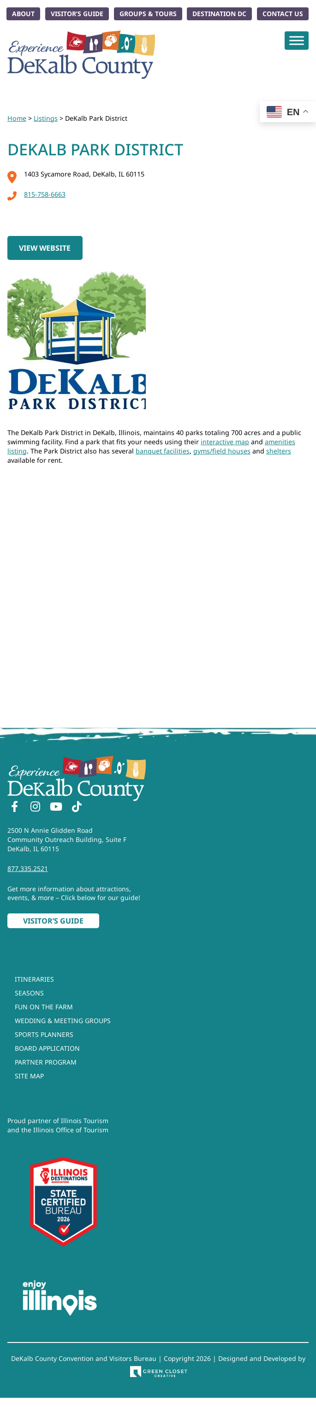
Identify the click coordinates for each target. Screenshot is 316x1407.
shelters (278, 451)
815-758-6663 (36, 194)
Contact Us (282, 13)
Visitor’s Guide (77, 13)
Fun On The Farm (44, 1006)
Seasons (29, 993)
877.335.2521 (27, 868)
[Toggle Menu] (296, 40)
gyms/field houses (221, 451)
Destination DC (219, 13)
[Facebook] (14, 808)
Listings (46, 118)
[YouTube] (56, 808)
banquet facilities (163, 451)
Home (16, 118)
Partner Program (46, 1062)
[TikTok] (76, 808)
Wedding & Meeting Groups (63, 1020)
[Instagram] (35, 808)
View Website (45, 248)
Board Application (47, 1048)
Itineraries (34, 979)
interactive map (225, 441)
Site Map (29, 1075)
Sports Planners (44, 1034)
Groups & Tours (148, 13)
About (23, 13)
